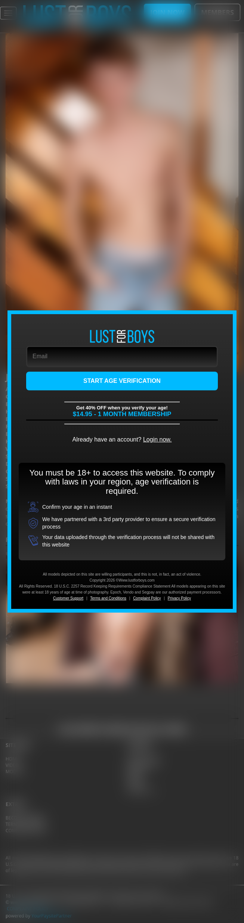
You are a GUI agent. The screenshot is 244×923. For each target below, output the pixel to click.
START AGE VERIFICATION (122, 381)
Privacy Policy (179, 598)
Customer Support (68, 598)
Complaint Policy (147, 598)
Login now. (157, 439)
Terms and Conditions (108, 598)
